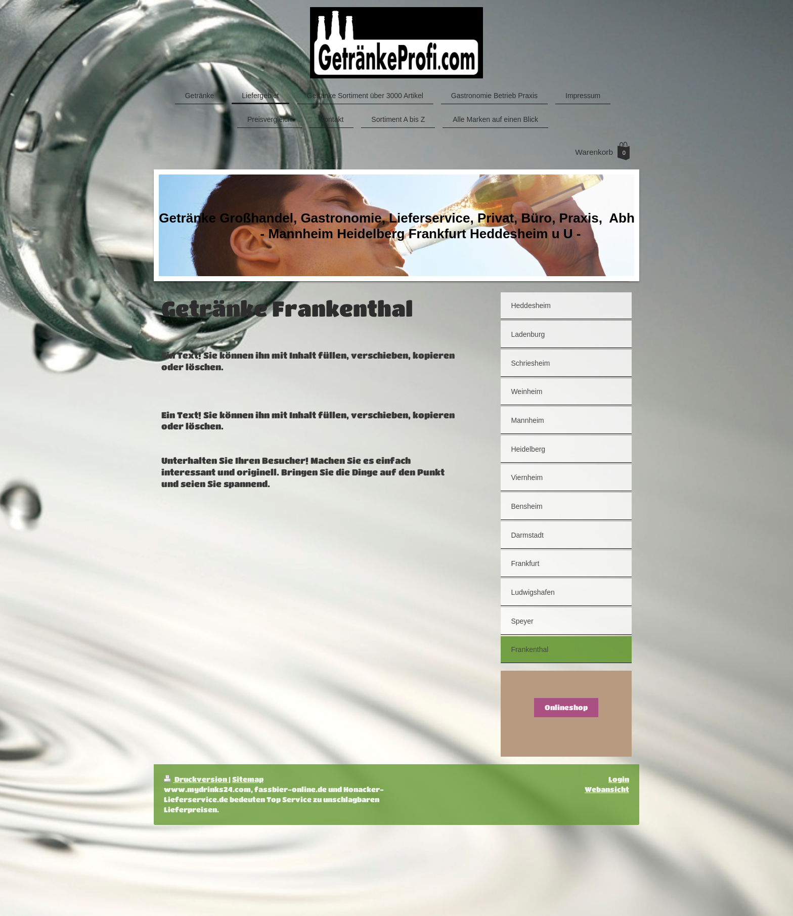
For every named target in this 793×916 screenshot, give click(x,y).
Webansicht (607, 789)
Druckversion (196, 779)
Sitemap (247, 779)
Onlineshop (566, 707)
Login (618, 779)
